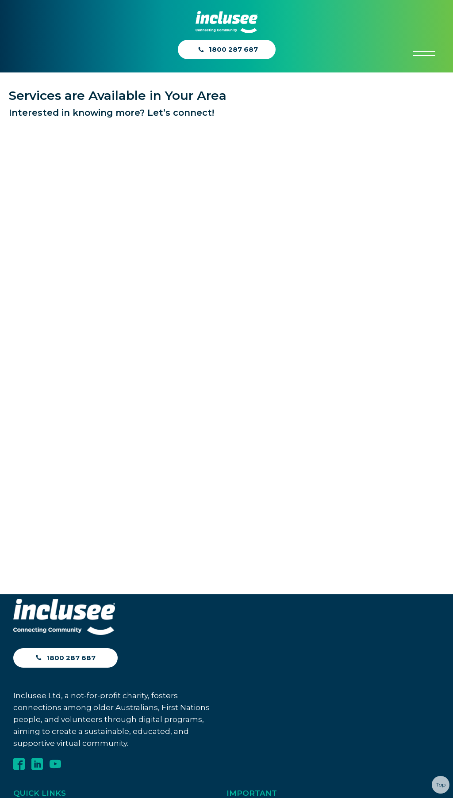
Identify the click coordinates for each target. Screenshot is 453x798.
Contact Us (32, 374)
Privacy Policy (249, 376)
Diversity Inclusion (256, 454)
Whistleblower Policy (261, 415)
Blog (21, 389)
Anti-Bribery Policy (257, 395)
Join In (25, 359)
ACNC (23, 404)
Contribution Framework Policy (278, 493)
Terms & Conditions (258, 357)
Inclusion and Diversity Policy (274, 473)
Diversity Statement (259, 434)
